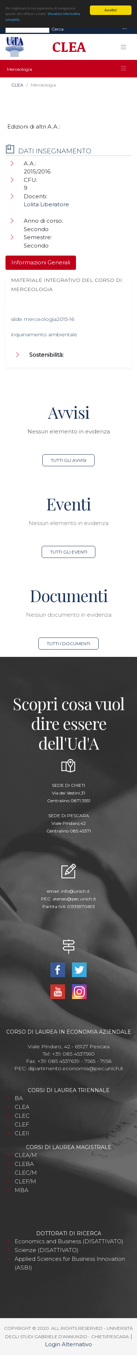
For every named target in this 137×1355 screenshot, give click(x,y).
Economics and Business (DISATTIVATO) (69, 1241)
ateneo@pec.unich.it (74, 899)
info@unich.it (75, 891)
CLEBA (24, 1163)
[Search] (27, 29)
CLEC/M (26, 1172)
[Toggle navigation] (125, 29)
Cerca (58, 29)
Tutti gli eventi (68, 552)
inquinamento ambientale (44, 334)
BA (19, 1098)
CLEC (22, 1115)
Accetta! (110, 10)
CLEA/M (26, 1155)
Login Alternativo (68, 1344)
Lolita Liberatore (46, 204)
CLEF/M (25, 1181)
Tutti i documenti (68, 643)
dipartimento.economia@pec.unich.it (75, 1068)
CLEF (22, 1124)
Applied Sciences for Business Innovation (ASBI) (70, 1263)
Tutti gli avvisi (68, 460)
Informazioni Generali (40, 262)
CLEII (22, 1133)
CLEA (17, 85)
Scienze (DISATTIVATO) (47, 1250)
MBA (21, 1190)
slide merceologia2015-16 (42, 319)
